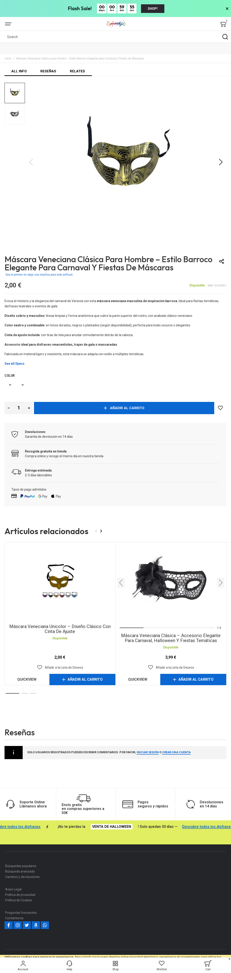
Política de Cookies (18, 900)
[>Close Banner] (227, 9)
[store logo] (115, 23)
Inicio (8, 58)
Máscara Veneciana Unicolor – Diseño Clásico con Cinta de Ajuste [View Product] (60, 582)
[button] (220, 162)
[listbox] (115, 385)
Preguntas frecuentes (21, 912)
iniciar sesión (148, 752)
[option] (10, 385)
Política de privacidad (20, 895)
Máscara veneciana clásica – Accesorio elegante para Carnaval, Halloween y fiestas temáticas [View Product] (170, 582)
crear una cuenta (176, 752)
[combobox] (115, 36)
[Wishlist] (162, 965)
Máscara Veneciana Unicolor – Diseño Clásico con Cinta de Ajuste (60, 629)
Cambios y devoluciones (22, 877)
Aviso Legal (13, 889)
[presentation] (101, 531)
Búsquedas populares (20, 866)
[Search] (225, 36)
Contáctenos (14, 918)
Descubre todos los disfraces (32, 827)
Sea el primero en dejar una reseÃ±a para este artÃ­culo (39, 274)
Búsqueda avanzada (20, 871)
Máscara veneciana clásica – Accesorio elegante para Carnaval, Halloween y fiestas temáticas (171, 638)
